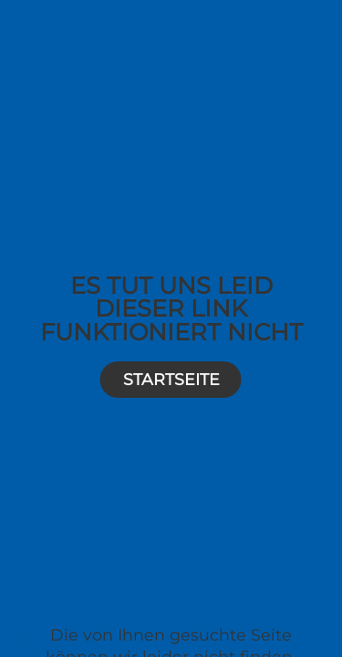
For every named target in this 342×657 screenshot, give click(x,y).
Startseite (171, 379)
